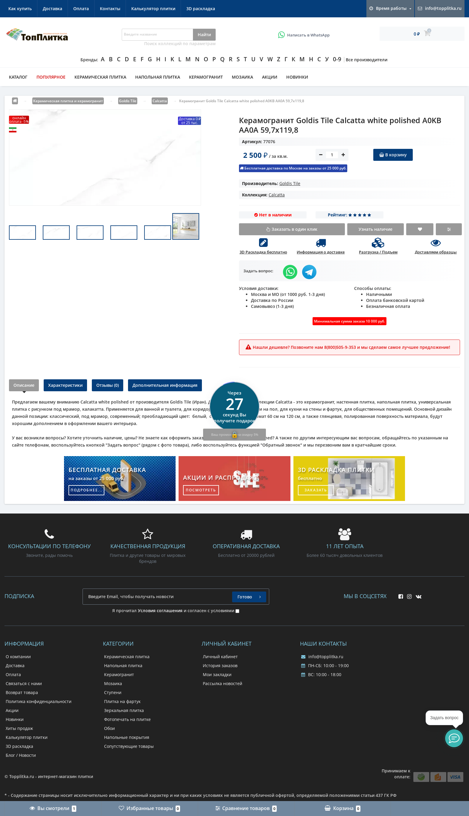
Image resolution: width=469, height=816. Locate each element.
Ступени (112, 692)
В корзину (393, 155)
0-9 (337, 59)
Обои (109, 728)
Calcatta (277, 195)
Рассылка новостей (222, 683)
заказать (315, 490)
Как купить (20, 8)
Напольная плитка (157, 77)
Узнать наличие (375, 229)
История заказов (220, 665)
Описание (23, 385)
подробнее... (87, 490)
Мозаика (242, 77)
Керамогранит (206, 77)
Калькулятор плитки (153, 8)
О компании (18, 656)
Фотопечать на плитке (127, 719)
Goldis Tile (289, 183)
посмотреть (201, 490)
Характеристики (65, 385)
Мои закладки (217, 674)
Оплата (81, 8)
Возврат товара (22, 692)
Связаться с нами (24, 683)
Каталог (18, 77)
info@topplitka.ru (322, 656)
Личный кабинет (220, 656)
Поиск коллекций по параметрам (180, 43)
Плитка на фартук (122, 701)
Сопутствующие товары (129, 746)
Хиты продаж (19, 728)
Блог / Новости (21, 755)
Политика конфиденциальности (38, 701)
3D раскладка (200, 8)
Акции (269, 77)
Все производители (366, 59)
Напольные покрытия (126, 737)
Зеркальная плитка (124, 710)
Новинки (297, 77)
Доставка (52, 8)
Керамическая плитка (100, 77)
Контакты (110, 8)
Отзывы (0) (107, 385)
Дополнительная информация (165, 385)
